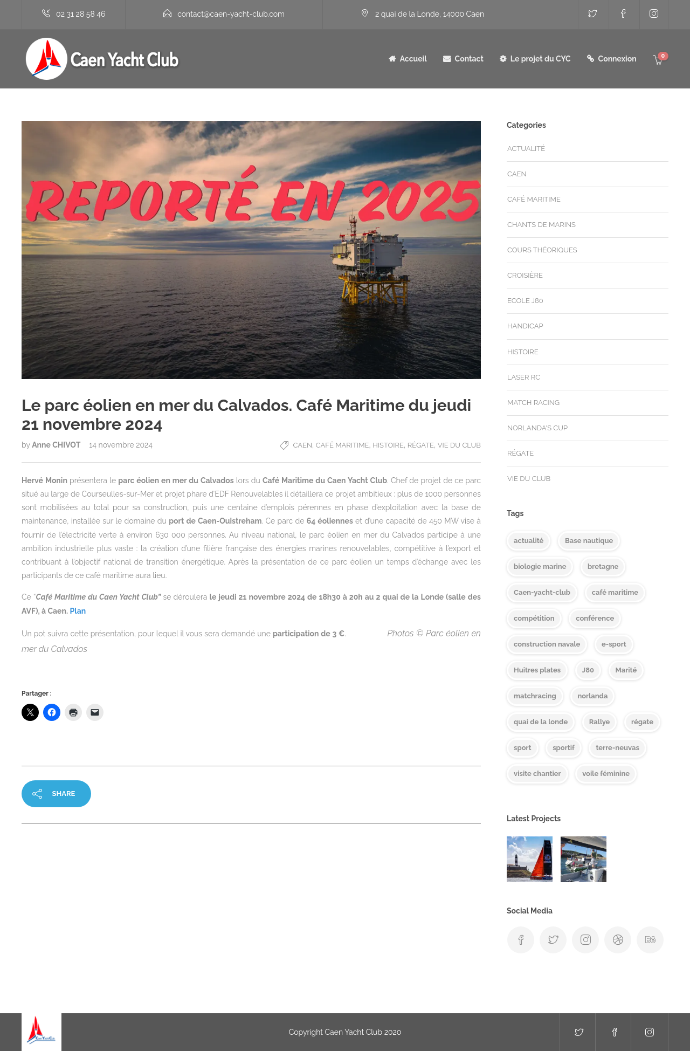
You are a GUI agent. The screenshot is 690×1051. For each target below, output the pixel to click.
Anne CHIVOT (57, 445)
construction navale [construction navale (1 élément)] (547, 644)
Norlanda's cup (537, 428)
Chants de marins (541, 225)
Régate (421, 445)
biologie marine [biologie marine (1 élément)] (540, 566)
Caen (302, 445)
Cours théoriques (542, 250)
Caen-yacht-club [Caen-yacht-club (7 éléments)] (542, 592)
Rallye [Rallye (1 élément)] (599, 722)
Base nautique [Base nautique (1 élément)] (589, 541)
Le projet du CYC (540, 58)
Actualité (526, 149)
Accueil (413, 58)
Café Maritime (342, 445)
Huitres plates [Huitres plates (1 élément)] (537, 670)
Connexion (617, 58)
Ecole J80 (525, 301)
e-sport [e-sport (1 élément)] (614, 644)
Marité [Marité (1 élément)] (626, 670)
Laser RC (523, 377)
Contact (469, 58)
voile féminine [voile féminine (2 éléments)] (606, 774)
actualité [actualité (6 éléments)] (528, 541)
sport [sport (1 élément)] (523, 748)
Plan (78, 611)
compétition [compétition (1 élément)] (534, 618)
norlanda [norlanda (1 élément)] (592, 696)
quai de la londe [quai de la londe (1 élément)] (541, 722)
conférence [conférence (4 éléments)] (595, 618)
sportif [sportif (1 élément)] (564, 748)
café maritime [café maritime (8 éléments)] (615, 592)
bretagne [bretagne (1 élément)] (603, 566)
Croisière (525, 275)
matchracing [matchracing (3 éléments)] (535, 696)
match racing (533, 403)
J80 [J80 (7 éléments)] (588, 670)
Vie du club (459, 445)
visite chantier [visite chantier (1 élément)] (537, 774)
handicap (525, 326)
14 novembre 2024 (121, 445)
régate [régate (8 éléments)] (642, 722)
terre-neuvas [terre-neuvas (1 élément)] (617, 748)
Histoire (388, 445)
